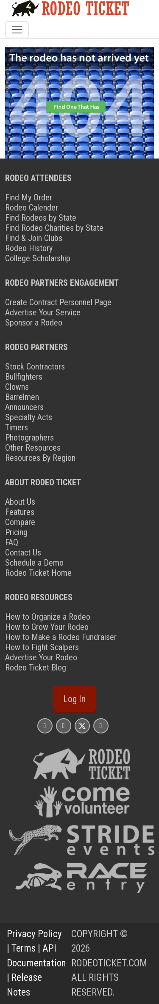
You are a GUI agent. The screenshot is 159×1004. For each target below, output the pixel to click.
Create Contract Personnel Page (58, 302)
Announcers (24, 407)
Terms (23, 948)
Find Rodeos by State (40, 218)
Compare (20, 522)
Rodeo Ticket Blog (35, 667)
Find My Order (28, 197)
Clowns (17, 387)
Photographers (29, 437)
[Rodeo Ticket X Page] (82, 726)
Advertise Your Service (43, 312)
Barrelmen (22, 397)
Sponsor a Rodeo (33, 322)
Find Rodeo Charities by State (54, 228)
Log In (74, 699)
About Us (20, 502)
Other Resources (33, 448)
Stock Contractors (35, 366)
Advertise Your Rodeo (41, 657)
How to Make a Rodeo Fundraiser (61, 637)
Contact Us (23, 552)
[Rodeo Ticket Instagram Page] (45, 726)
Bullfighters (23, 377)
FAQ (11, 542)
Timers (16, 427)
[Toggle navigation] (17, 29)
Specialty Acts (28, 417)
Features (19, 512)
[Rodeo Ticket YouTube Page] (101, 726)
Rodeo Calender (31, 207)
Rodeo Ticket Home (38, 573)
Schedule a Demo (34, 563)
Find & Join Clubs (33, 238)
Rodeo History (29, 248)
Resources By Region (40, 458)
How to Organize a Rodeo (47, 617)
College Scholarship (37, 258)
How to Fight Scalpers (42, 647)
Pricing (16, 532)
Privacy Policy (34, 934)
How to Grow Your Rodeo (47, 627)
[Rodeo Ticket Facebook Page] (63, 726)
